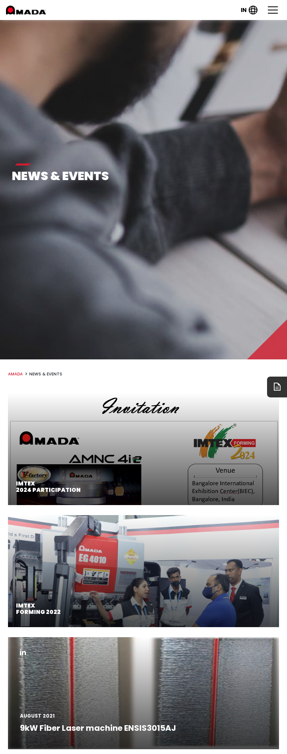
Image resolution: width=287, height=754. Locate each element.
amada (15, 374)
